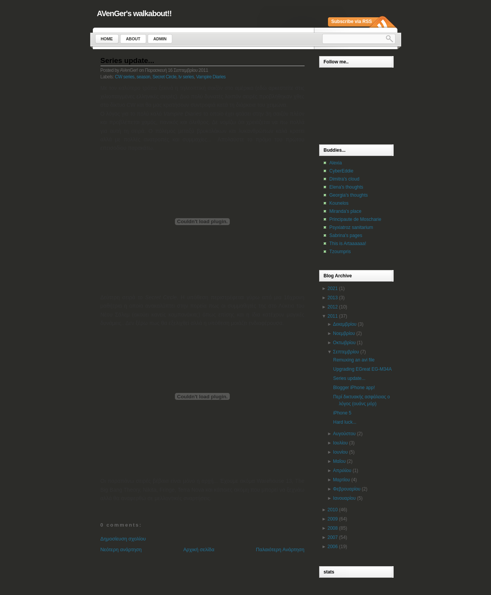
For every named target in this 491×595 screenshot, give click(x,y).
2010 (333, 509)
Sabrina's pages (346, 235)
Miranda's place (346, 211)
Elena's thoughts (346, 187)
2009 (333, 519)
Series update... (127, 60)
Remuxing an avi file (353, 360)
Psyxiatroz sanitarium (351, 227)
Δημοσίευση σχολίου (123, 539)
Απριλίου (342, 470)
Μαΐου (339, 461)
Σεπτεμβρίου (346, 352)
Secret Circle (164, 77)
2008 (333, 528)
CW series (125, 77)
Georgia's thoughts (349, 195)
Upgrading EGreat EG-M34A (362, 369)
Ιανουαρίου (344, 498)
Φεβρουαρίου (347, 489)
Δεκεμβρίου (344, 324)
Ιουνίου (340, 452)
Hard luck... (344, 422)
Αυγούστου (344, 433)
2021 (333, 288)
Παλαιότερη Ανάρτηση (280, 549)
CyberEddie (342, 171)
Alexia (336, 163)
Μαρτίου (341, 479)
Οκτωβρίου (344, 342)
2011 (333, 316)
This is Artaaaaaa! (348, 243)
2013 (333, 297)
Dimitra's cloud (344, 179)
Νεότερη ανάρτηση (121, 549)
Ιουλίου (340, 443)
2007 (333, 537)
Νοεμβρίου (344, 333)
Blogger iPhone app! (354, 387)
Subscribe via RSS (351, 21)
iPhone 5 (342, 413)
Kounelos (339, 203)
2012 (333, 307)
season (143, 77)
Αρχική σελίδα (198, 549)
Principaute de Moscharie (355, 219)
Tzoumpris (340, 251)
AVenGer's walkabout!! (134, 13)
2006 (333, 546)
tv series (186, 77)
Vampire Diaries (211, 77)
